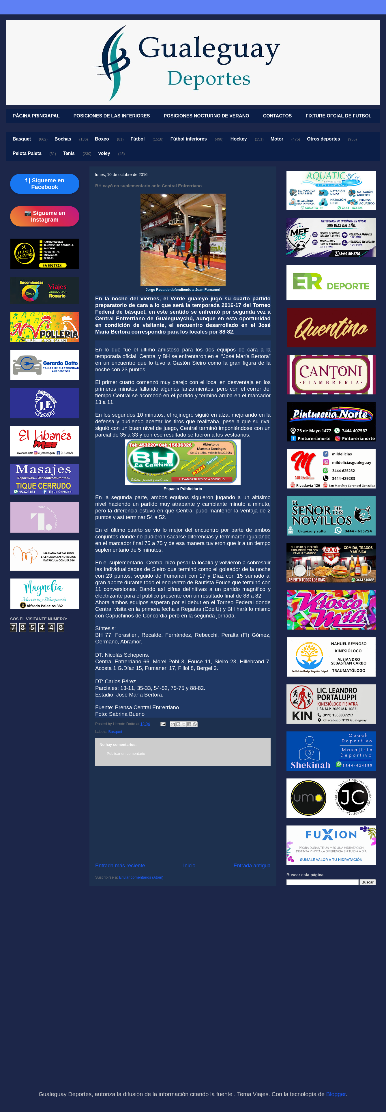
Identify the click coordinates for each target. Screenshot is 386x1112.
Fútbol (138, 138)
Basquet (22, 138)
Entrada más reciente (120, 865)
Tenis (69, 153)
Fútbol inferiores (188, 138)
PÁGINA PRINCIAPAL (36, 115)
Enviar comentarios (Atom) (141, 877)
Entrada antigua (252, 865)
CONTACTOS (277, 115)
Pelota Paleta (27, 153)
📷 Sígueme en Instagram (44, 216)
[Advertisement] (183, 814)
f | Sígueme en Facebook (44, 183)
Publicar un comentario (126, 753)
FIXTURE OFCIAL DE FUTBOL (339, 115)
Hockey (239, 138)
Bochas (63, 138)
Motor (277, 138)
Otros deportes (323, 138)
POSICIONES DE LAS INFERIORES (112, 115)
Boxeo (102, 138)
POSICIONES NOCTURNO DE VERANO (206, 115)
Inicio (189, 865)
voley (104, 153)
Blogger (336, 1094)
